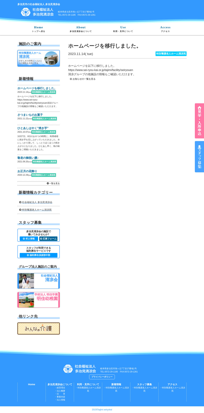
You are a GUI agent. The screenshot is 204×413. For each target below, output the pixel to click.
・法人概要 (60, 391)
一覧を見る (53, 183)
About (81, 28)
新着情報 (116, 384)
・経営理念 (60, 388)
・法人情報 (60, 400)
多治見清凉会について (60, 384)
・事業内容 (60, 397)
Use (123, 28)
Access (165, 28)
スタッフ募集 (144, 384)
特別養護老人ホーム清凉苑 (35, 209)
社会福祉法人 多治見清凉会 (35, 202)
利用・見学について (88, 384)
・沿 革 (60, 394)
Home (38, 28)
